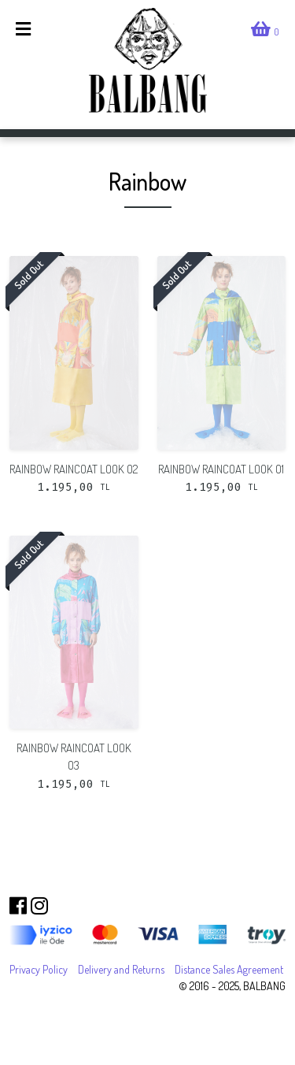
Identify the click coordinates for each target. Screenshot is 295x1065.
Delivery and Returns (121, 969)
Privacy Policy (38, 969)
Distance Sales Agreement (229, 969)
